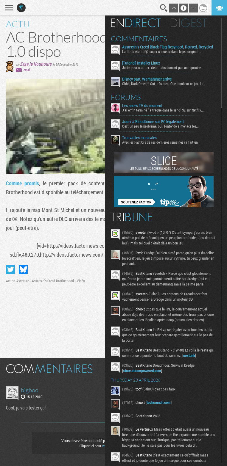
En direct (136, 22)
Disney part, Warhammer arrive (147, 79)
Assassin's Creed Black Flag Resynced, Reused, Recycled (167, 47)
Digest (188, 22)
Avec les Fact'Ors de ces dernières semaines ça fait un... (161, 142)
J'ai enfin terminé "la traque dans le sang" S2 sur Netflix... (163, 110)
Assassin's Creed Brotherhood (53, 280)
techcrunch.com (159, 402)
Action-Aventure (17, 280)
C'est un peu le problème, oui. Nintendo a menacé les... (160, 126)
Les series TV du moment (142, 105)
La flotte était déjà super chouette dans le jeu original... (161, 51)
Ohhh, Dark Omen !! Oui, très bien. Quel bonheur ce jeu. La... (164, 83)
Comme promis (22, 183)
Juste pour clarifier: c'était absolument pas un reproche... (162, 67)
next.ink (189, 355)
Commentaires (139, 38)
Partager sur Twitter (10, 269)
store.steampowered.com (142, 370)
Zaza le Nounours (36, 64)
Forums (126, 97)
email (27, 70)
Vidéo (81, 280)
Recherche (163, 8)
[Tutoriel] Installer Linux (141, 63)
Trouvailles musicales (139, 137)
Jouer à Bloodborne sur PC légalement (153, 121)
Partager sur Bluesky (23, 269)
